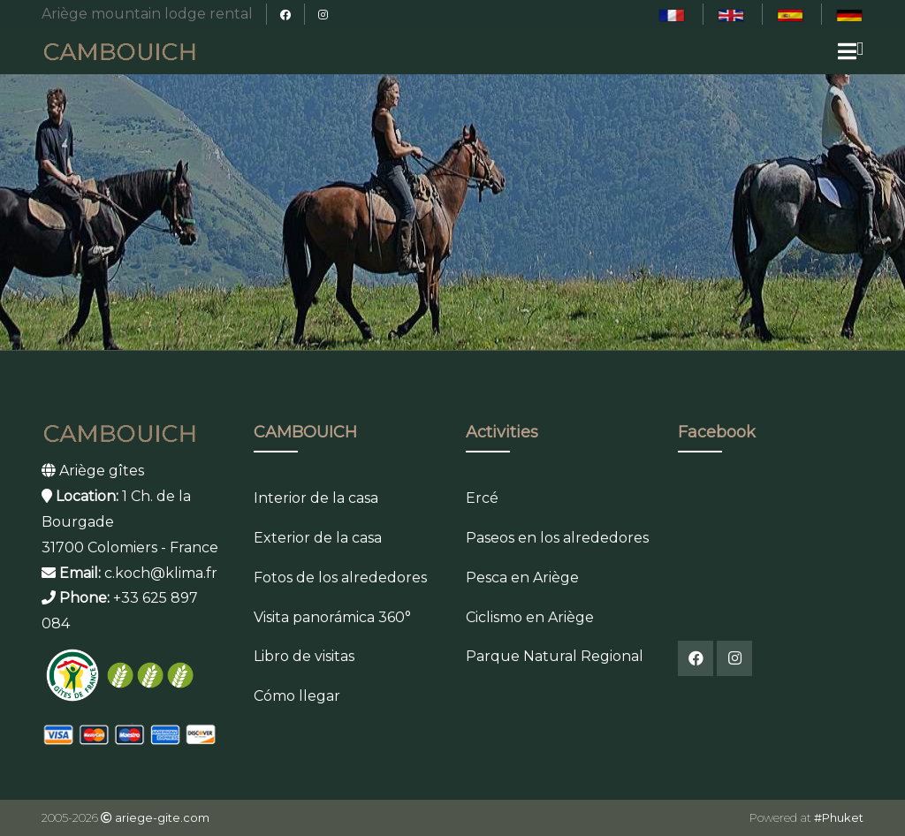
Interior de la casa (316, 498)
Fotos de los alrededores (340, 577)
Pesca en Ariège (522, 577)
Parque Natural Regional (554, 656)
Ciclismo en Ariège (530, 617)
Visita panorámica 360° (332, 617)
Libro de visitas (304, 656)
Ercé (482, 498)
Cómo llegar (297, 696)
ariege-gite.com (162, 817)
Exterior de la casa (318, 537)
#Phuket (838, 817)
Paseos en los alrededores (557, 537)
